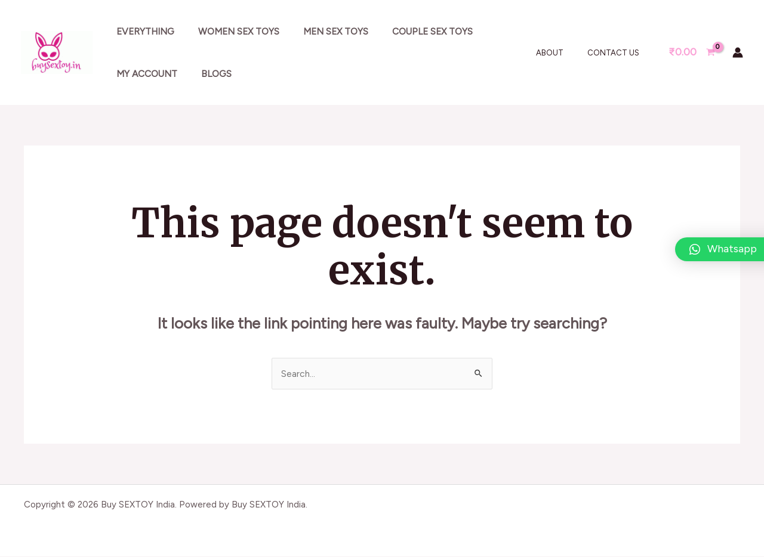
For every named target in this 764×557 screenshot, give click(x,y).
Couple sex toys (412, 31)
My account (143, 73)
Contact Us (617, 52)
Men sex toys (321, 31)
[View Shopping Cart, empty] (691, 52)
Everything (142, 31)
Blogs (208, 73)
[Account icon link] (737, 52)
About (562, 52)
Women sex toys (230, 31)
